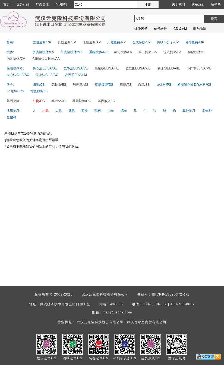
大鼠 (58, 111)
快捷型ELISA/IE (168, 68)
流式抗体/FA (172, 52)
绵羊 (124, 111)
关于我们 (178, 4)
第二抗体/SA (147, 52)
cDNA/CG (58, 101)
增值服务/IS (39, 91)
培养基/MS (80, 85)
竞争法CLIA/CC (47, 75)
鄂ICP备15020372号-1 (170, 294)
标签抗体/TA (197, 52)
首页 (6, 4)
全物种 (11, 117)
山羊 (111, 111)
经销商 (216, 4)
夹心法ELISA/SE (45, 68)
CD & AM (180, 29)
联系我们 (197, 4)
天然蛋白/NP (116, 42)
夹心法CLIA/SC (18, 75)
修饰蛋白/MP (194, 42)
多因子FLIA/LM (76, 75)
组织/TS (125, 85)
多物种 (207, 111)
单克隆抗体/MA (72, 52)
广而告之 (42, 4)
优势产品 (22, 4)
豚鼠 (71, 111)
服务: (10, 85)
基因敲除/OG (81, 101)
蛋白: (10, 42)
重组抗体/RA (98, 52)
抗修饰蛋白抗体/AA (45, 59)
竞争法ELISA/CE (76, 68)
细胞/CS (39, 85)
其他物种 (188, 111)
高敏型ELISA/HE (106, 68)
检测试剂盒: (15, 68)
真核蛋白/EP (67, 42)
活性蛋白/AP (92, 42)
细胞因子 (140, 29)
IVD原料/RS (15, 91)
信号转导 (160, 29)
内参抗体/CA (16, 59)
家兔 (84, 111)
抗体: (10, 52)
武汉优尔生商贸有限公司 (146, 322)
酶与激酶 (199, 29)
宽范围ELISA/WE (138, 68)
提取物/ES (58, 85)
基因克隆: (13, 101)
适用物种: (13, 111)
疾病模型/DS (104, 85)
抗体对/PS (163, 85)
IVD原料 (61, 4)
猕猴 (97, 111)
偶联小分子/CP (168, 42)
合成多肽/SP (141, 42)
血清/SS (144, 85)
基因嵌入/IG (106, 101)
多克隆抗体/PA (43, 52)
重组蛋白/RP (42, 42)
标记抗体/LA (123, 52)
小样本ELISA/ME (199, 68)
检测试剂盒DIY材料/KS (194, 85)
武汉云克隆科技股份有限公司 (105, 294)
